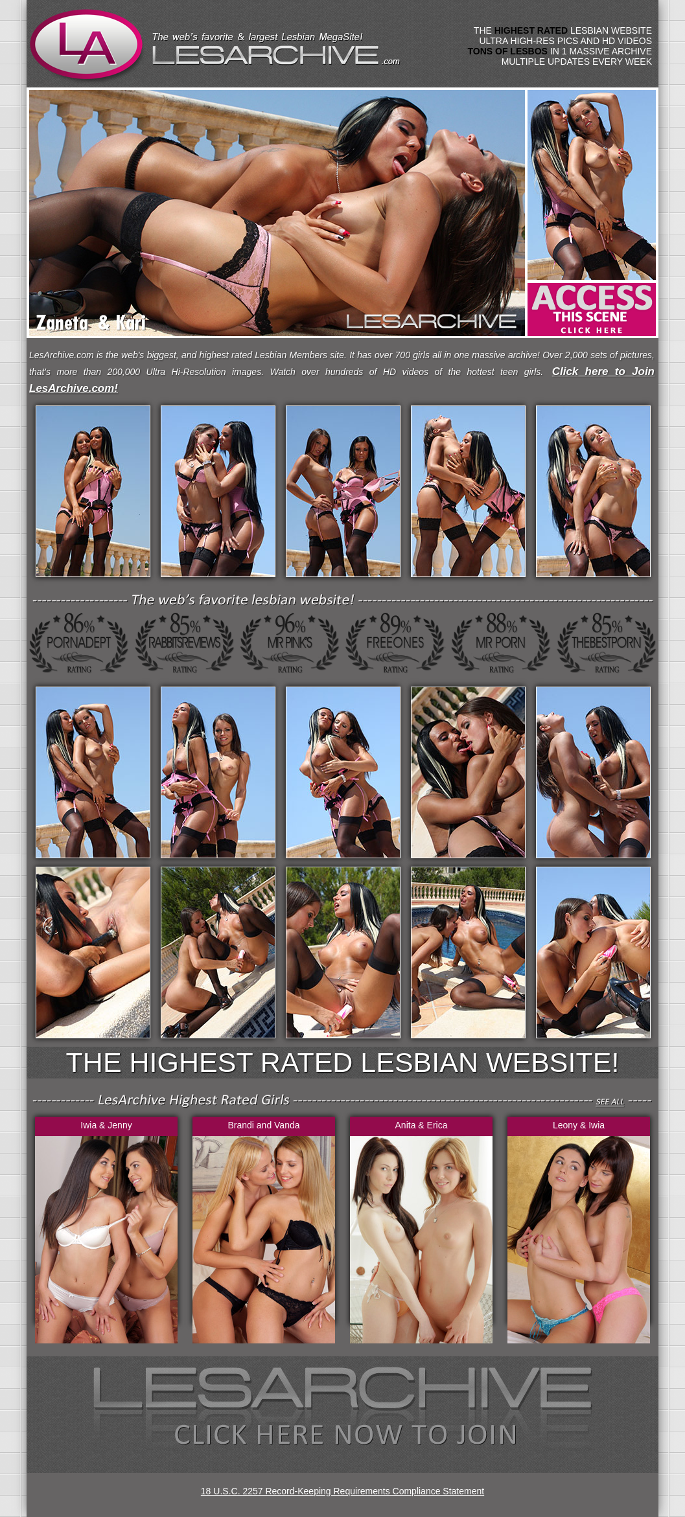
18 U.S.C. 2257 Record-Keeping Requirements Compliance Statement (342, 1491)
